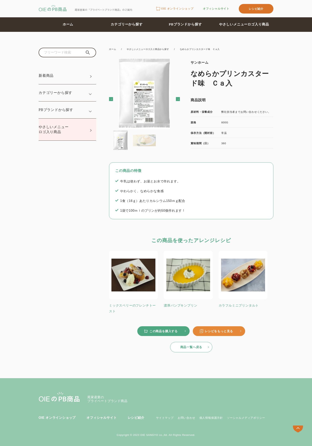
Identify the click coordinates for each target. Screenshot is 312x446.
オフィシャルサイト (216, 8)
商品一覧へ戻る (191, 347)
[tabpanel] (144, 98)
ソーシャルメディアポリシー (246, 417)
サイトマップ (165, 417)
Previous (117, 99)
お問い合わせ (186, 417)
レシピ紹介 (256, 8)
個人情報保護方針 (211, 417)
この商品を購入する (163, 331)
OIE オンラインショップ (175, 8)
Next (172, 99)
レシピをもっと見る (219, 331)
